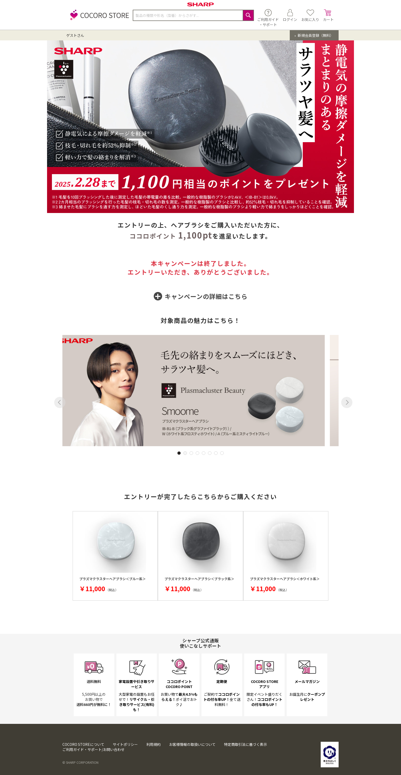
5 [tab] (203, 453)
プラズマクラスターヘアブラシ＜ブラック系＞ (199, 578)
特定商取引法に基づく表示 (245, 744)
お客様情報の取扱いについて (192, 744)
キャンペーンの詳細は (201, 296)
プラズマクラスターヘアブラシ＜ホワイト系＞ (285, 578)
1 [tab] (179, 453)
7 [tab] (216, 453)
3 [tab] (191, 453)
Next (346, 402)
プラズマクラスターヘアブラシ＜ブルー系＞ (112, 578)
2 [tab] (185, 453)
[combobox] (193, 15)
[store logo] (98, 17)
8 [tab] (222, 453)
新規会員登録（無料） (315, 35)
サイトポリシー (125, 744)
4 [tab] (197, 453)
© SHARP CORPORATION (80, 762)
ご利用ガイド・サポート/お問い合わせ (93, 749)
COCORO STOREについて (83, 744)
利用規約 (153, 744)
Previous (59, 402)
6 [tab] (209, 453)
